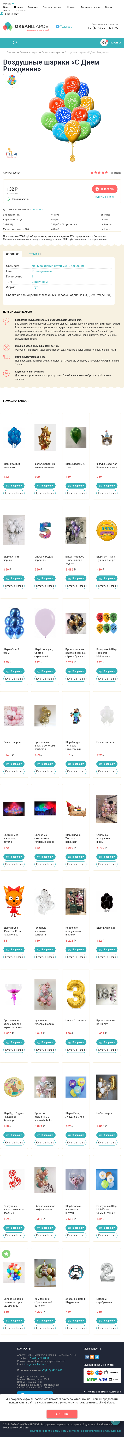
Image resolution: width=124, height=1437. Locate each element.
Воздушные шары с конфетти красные (14, 1209)
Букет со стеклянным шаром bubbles (43, 1117)
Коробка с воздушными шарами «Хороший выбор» (73, 934)
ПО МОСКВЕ (35, 209)
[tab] (12, 254)
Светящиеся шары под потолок (10, 838)
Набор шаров (104, 1113)
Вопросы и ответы (90, 7)
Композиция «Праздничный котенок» (43, 1302)
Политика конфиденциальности (48, 1430)
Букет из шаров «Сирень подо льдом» (75, 560)
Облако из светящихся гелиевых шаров (44, 838)
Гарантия (33, 7)
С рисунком (40, 281)
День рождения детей (47, 266)
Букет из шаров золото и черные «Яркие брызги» (76, 653)
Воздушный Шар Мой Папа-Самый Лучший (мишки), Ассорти (106, 1213)
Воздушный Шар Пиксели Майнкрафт (106, 653)
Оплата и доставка (52, 7)
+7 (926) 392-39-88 (52, 1370)
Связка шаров (12, 742)
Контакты (21, 10)
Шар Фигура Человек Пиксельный (73, 746)
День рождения (74, 266)
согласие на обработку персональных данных (95, 1430)
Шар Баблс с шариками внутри (73, 1209)
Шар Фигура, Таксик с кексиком (73, 838)
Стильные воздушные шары (103, 838)
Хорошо (62, 1414)
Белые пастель (105, 742)
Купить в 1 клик (104, 196)
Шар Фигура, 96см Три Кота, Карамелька (12, 931)
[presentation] (12, 254)
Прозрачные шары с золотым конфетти (44, 746)
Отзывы (7, 10)
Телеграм (66, 26)
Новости (71, 7)
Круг (35, 287)
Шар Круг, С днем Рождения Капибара (14, 1117)
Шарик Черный (105, 927)
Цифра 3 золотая (76, 1020)
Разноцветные (42, 271)
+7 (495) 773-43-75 (103, 28)
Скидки (108, 7)
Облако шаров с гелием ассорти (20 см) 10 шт (13, 1302)
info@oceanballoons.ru (36, 1364)
